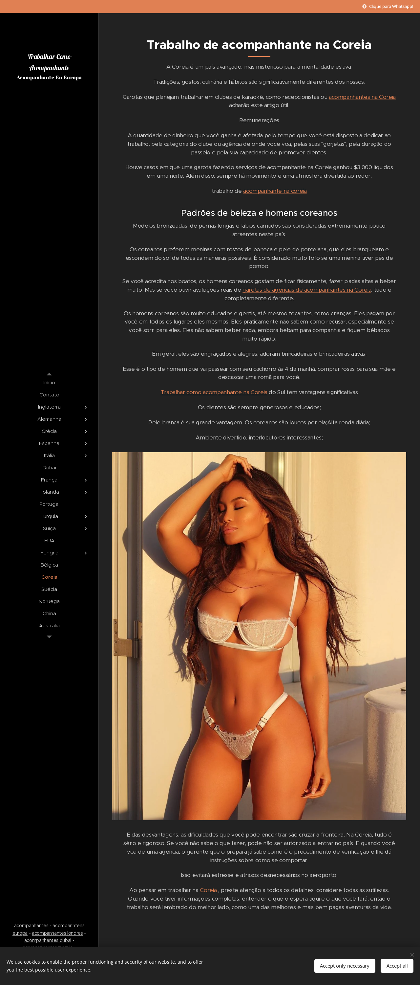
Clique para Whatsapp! (391, 6)
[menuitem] (49, 382)
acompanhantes (31, 926)
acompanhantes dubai (47, 940)
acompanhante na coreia (274, 190)
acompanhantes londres (57, 933)
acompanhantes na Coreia (362, 97)
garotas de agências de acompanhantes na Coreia (306, 289)
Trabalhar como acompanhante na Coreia (214, 392)
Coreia (208, 890)
